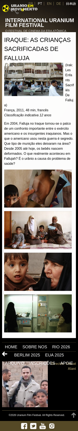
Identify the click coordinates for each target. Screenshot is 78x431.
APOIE (66, 363)
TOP (73, 415)
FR (30, 3)
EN (49, 3)
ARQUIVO (14, 363)
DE (58, 3)
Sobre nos (34, 347)
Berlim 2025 (27, 355)
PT (40, 3)
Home (11, 347)
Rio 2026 (61, 347)
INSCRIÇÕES (42, 363)
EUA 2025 (54, 355)
